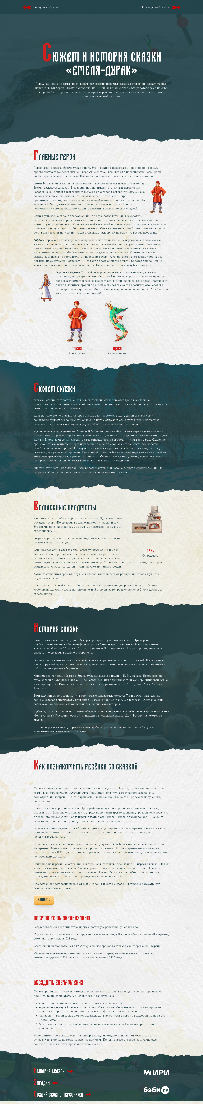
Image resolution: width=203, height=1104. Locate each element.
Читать (43, 899)
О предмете (150, 555)
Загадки (42, 1082)
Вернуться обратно (46, 7)
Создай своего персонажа (58, 1094)
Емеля (76, 328)
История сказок (49, 1071)
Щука (117, 328)
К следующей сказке (155, 7)
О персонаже (76, 353)
